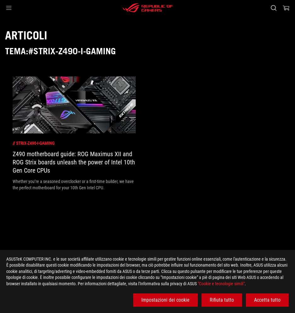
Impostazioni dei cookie (165, 300)
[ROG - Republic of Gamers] (147, 8)
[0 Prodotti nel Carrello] (286, 8)
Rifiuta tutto (222, 300)
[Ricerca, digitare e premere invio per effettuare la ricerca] (273, 8)
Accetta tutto (267, 300)
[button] (9, 8)
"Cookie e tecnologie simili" (221, 283)
